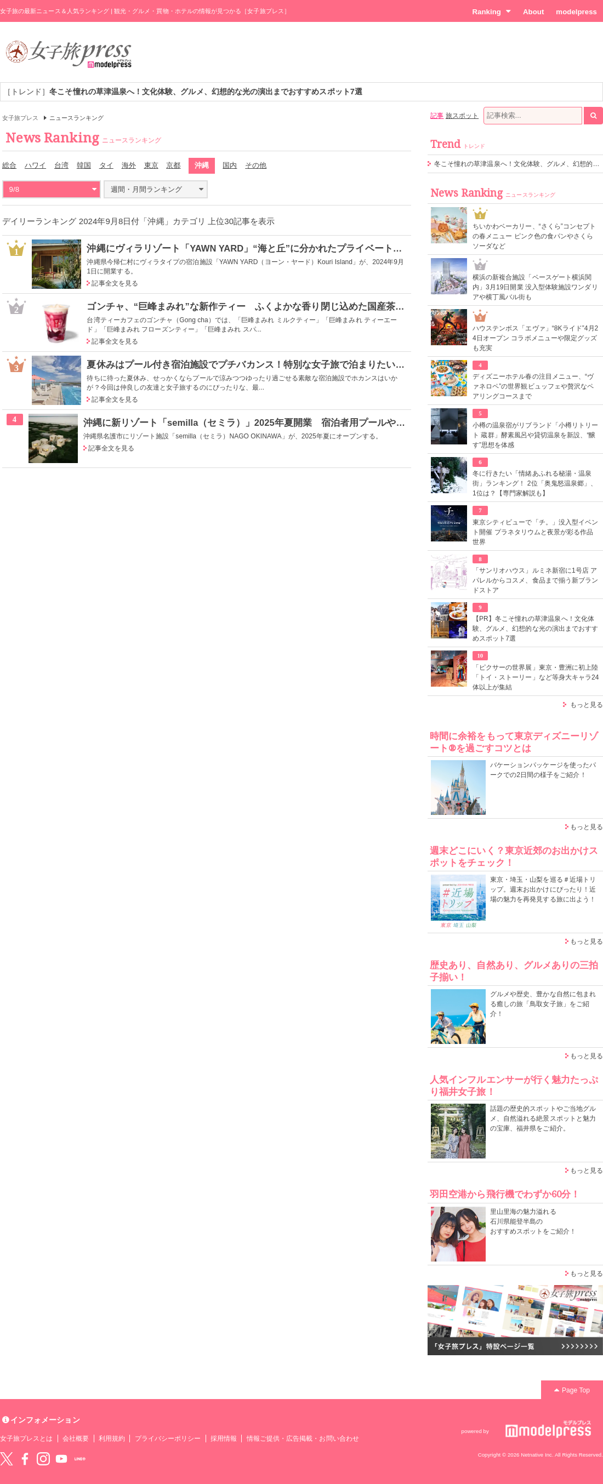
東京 (151, 165)
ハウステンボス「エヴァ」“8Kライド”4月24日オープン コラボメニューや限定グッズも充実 (535, 338)
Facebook (24, 1458)
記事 (436, 115)
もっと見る (586, 705)
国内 (230, 165)
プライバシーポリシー (168, 1438)
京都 (173, 165)
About (533, 12)
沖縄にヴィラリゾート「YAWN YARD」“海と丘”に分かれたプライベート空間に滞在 (263, 248)
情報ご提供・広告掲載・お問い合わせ (303, 1438)
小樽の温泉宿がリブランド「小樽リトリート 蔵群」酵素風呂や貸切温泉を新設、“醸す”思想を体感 (535, 435)
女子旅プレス (20, 118)
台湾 (61, 165)
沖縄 (202, 165)
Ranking (491, 11)
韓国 (84, 165)
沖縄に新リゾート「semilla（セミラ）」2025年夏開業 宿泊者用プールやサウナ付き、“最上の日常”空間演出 (314, 422)
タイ (106, 165)
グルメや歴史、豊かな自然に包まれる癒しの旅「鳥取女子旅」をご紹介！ (543, 1004)
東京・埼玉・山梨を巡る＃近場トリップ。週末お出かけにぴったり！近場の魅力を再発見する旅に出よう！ (543, 889)
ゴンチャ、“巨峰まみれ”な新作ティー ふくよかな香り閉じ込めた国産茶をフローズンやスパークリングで (311, 306)
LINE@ (80, 1458)
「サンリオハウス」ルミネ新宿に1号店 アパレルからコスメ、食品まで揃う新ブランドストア (535, 580)
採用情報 (224, 1438)
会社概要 (75, 1438)
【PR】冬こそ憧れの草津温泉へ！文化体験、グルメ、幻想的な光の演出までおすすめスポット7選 (535, 628)
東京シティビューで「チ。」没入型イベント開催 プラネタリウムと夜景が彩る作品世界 (535, 532)
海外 (129, 165)
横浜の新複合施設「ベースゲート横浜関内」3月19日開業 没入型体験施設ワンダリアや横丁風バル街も (535, 287)
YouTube (61, 1458)
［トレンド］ (182, 91)
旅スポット (462, 115)
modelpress (576, 12)
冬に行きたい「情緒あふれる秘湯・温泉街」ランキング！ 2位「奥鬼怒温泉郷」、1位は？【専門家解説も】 (535, 483)
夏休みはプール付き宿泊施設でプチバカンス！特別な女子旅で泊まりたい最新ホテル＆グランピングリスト (311, 364)
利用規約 (112, 1438)
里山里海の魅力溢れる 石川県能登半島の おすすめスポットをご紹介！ (533, 1221)
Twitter (6, 1458)
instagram (43, 1458)
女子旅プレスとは (26, 1438)
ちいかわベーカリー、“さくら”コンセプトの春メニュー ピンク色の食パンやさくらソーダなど (534, 236)
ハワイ (35, 165)
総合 (9, 165)
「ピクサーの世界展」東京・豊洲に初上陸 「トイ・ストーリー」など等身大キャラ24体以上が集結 (536, 677)
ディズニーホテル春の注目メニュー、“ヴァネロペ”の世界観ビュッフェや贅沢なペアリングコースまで (533, 386)
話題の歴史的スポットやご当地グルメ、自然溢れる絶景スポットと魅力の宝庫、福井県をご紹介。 (543, 1118)
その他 (255, 165)
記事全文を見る (115, 283)
